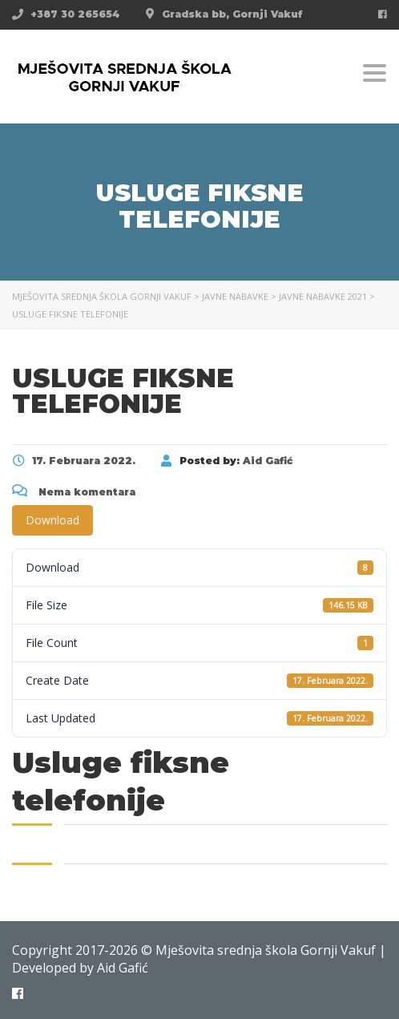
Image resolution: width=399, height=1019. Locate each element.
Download (52, 520)
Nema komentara (73, 492)
